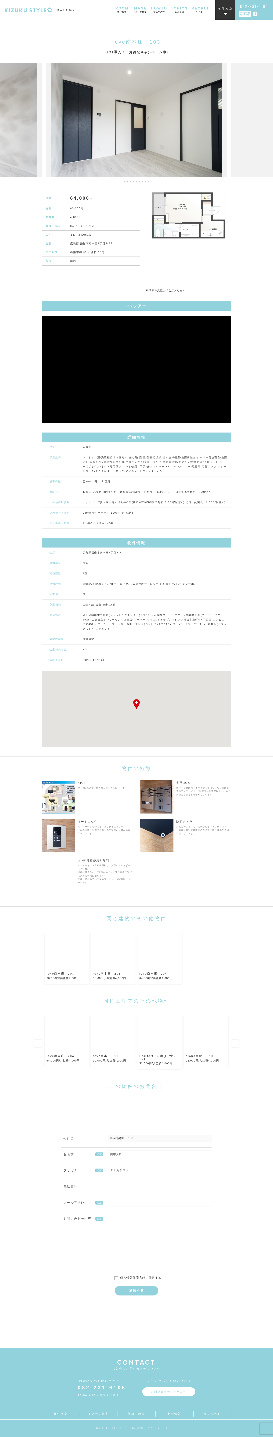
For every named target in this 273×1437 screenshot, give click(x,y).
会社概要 (137, 1428)
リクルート (212, 1413)
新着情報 (174, 1413)
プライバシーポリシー (162, 1428)
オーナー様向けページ (245, 14)
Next (235, 1043)
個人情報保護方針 (132, 1277)
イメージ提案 (98, 1413)
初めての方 (136, 1413)
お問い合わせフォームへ (168, 1391)
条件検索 (225, 8)
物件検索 (61, 1413)
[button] (124, 181)
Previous (38, 1043)
